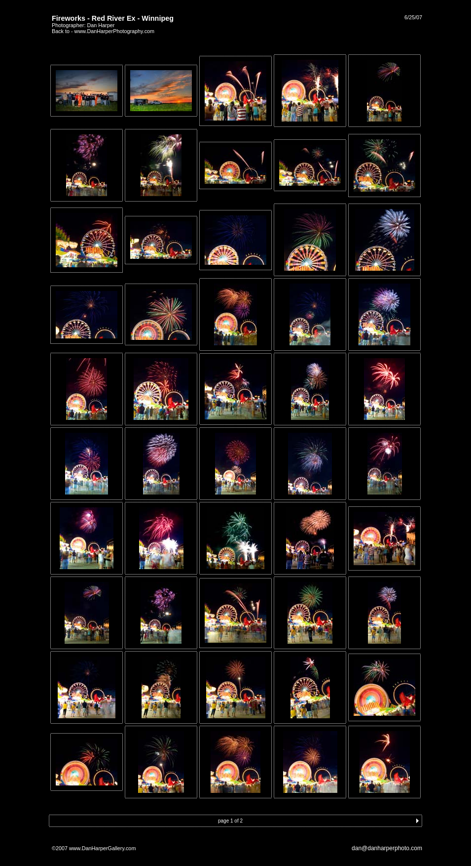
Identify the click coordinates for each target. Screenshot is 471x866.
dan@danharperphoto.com (387, 848)
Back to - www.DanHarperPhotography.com (103, 31)
